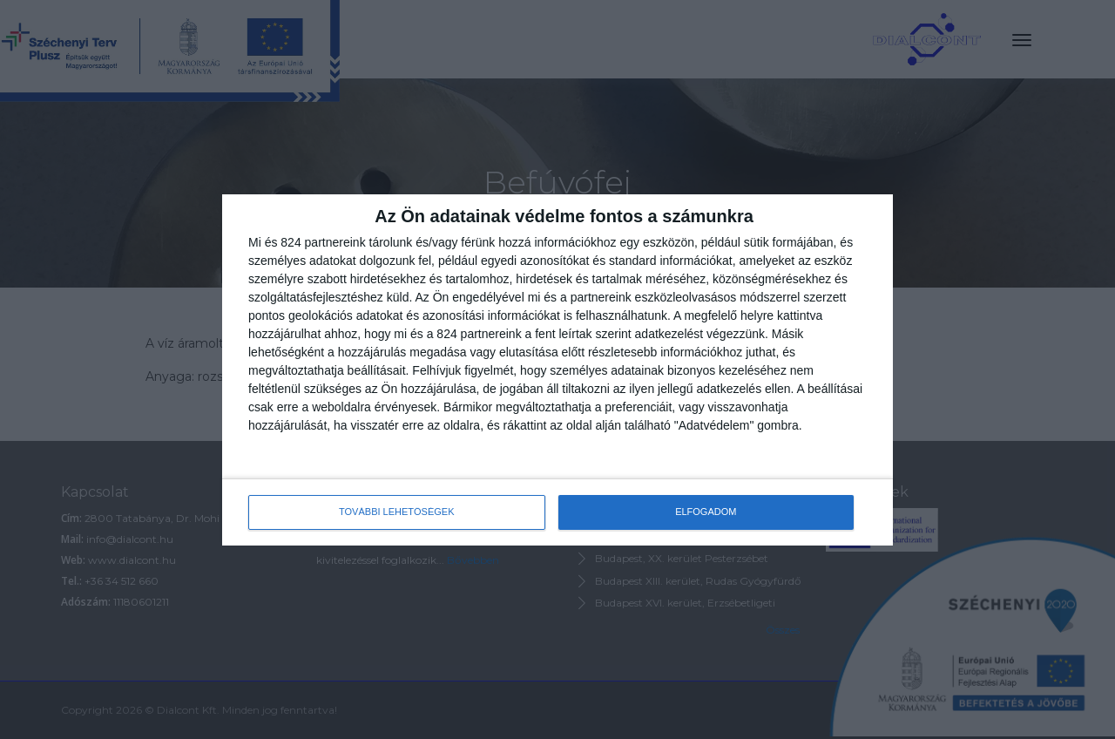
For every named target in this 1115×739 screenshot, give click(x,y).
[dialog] (557, 370)
